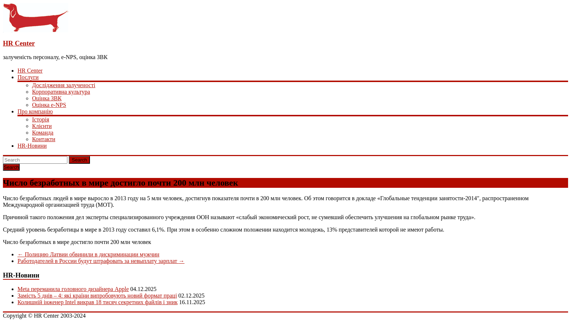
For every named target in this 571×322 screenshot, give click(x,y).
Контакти (43, 139)
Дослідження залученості (63, 85)
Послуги (28, 77)
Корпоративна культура (61, 92)
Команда (43, 132)
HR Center (19, 43)
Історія (40, 119)
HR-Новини (32, 146)
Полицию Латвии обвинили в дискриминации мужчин (88, 254)
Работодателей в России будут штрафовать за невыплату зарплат (101, 261)
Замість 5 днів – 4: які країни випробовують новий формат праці (97, 295)
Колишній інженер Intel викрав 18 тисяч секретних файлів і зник (97, 302)
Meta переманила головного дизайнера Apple (73, 289)
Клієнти (42, 126)
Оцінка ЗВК (47, 98)
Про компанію (35, 111)
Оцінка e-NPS (49, 105)
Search (79, 160)
